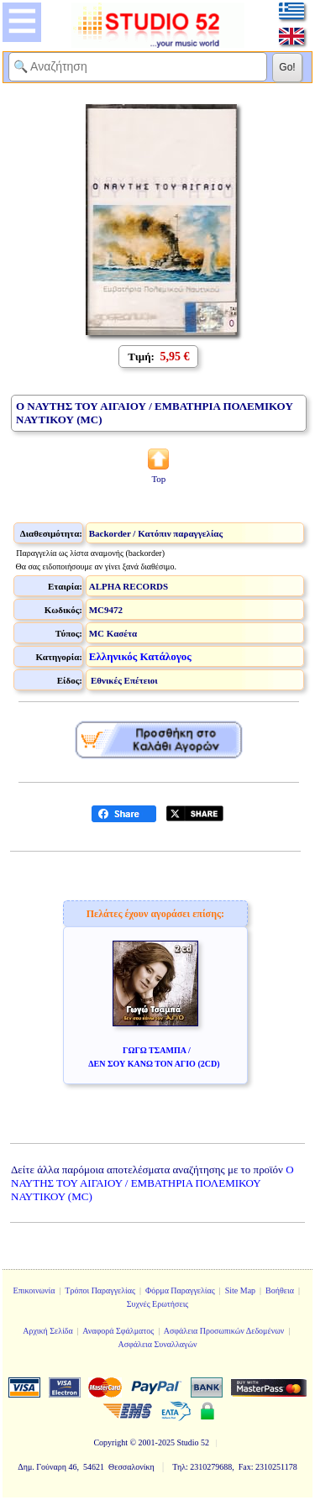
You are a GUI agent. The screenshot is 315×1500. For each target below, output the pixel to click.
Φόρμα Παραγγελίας (180, 1290)
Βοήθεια (279, 1290)
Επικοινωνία (34, 1290)
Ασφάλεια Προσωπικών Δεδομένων (224, 1330)
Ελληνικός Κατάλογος (140, 656)
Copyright (110, 1442)
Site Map (240, 1290)
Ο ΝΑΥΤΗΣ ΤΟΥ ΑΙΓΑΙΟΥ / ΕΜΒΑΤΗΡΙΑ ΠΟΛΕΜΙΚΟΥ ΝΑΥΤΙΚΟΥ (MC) (152, 1183)
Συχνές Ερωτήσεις (158, 1304)
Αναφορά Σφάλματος (118, 1330)
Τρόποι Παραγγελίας (100, 1290)
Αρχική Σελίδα (48, 1330)
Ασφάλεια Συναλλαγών (157, 1344)
